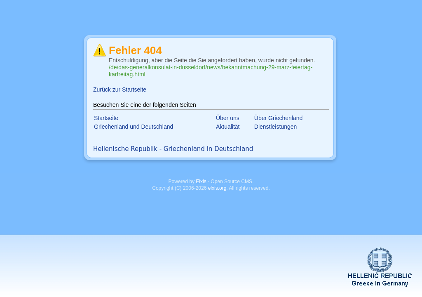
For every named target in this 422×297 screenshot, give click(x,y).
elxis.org (217, 188)
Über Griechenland (278, 118)
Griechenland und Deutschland (133, 126)
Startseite (106, 118)
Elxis (201, 181)
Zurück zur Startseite (119, 89)
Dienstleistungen (275, 126)
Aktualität (228, 126)
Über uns (227, 118)
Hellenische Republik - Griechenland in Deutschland (173, 149)
